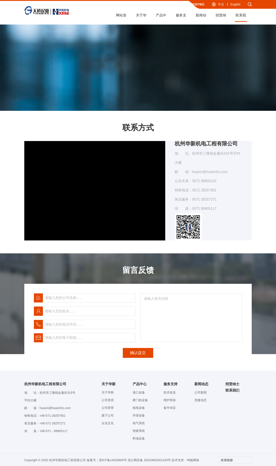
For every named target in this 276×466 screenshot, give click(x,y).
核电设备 (139, 408)
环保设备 (139, 415)
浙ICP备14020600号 (113, 460)
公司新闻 (200, 392)
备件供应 (169, 408)
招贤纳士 (221, 17)
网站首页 (121, 17)
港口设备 (139, 392)
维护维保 (169, 400)
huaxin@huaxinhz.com (55, 408)
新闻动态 (201, 17)
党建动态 (200, 400)
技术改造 (169, 392)
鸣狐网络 (193, 460)
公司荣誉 (108, 408)
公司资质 (108, 400)
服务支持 (181, 17)
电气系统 (139, 423)
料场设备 (139, 438)
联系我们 (241, 17)
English (235, 4)
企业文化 (108, 423)
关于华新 (141, 17)
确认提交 (138, 353)
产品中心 (161, 17)
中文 (221, 4)
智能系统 (139, 430)
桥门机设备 (140, 400)
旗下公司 (108, 415)
